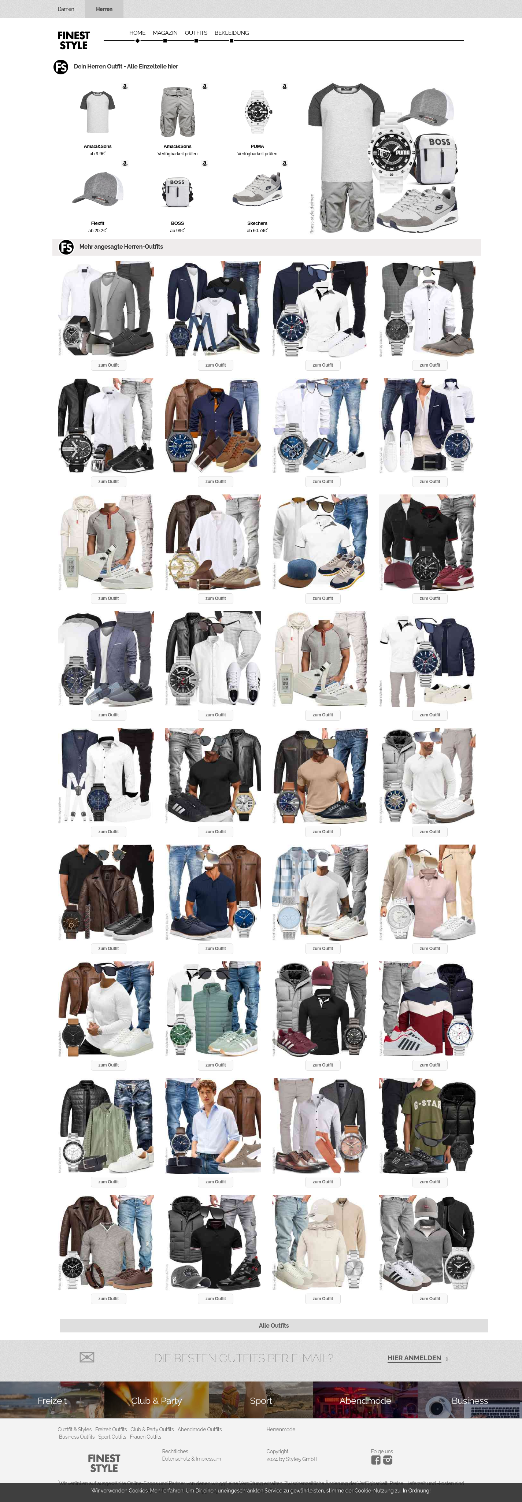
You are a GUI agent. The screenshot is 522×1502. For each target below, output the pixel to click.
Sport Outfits (112, 1437)
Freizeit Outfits (111, 1429)
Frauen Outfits (146, 1437)
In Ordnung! (417, 1491)
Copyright (278, 1451)
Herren (104, 9)
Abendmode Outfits (200, 1429)
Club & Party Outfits (152, 1429)
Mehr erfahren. (167, 1491)
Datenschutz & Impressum (191, 1459)
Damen (66, 9)
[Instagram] (377, 1463)
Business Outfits (77, 1437)
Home (137, 33)
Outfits (196, 33)
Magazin (165, 33)
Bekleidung (232, 33)
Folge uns (382, 1451)
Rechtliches (175, 1451)
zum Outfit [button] (109, 365)
